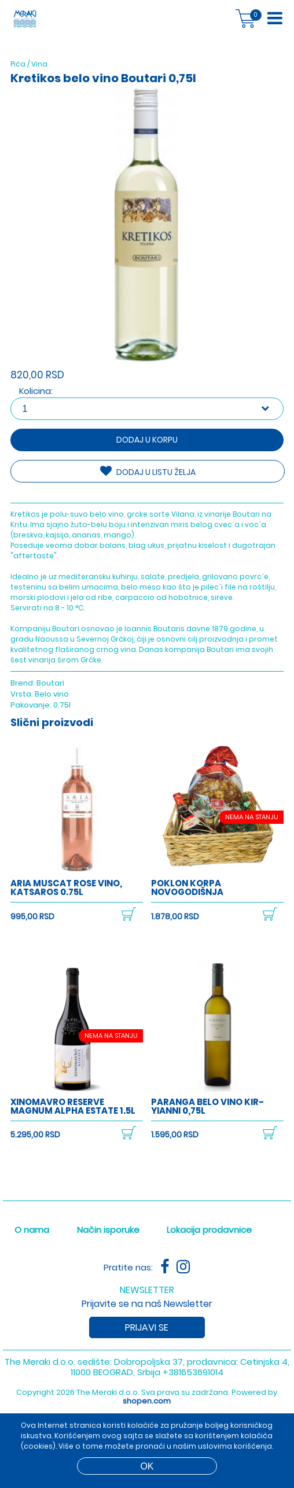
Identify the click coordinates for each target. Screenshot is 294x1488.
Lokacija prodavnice (209, 1230)
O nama (31, 1230)
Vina (39, 64)
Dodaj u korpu (147, 439)
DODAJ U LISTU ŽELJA (148, 471)
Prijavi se (146, 1327)
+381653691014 (193, 1372)
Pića (17, 64)
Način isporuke (108, 1230)
